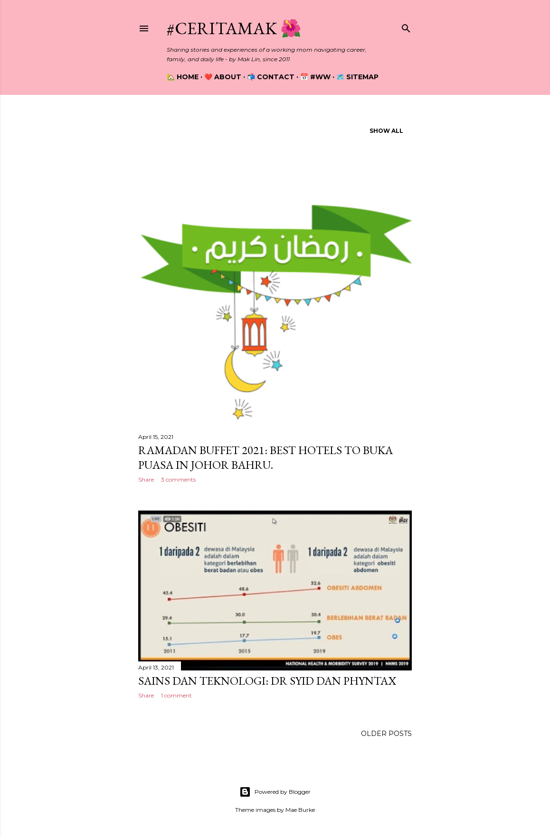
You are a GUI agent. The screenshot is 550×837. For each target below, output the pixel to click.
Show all (386, 130)
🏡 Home (183, 77)
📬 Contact (270, 77)
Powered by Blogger (275, 792)
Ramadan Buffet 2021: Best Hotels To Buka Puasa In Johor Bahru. (265, 457)
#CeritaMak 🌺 (234, 28)
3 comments (178, 479)
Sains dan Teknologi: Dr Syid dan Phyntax (267, 680)
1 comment (176, 695)
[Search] (406, 26)
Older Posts (386, 733)
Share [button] (146, 479)
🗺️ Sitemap (357, 77)
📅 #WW (315, 77)
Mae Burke (300, 809)
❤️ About (222, 77)
